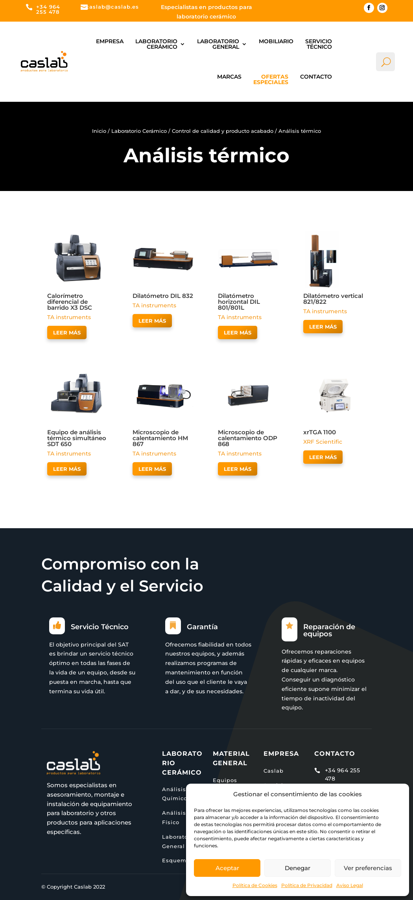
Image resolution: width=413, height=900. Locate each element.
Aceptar (227, 868)
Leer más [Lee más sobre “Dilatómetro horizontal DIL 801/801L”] (237, 332)
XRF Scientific (322, 441)
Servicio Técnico (318, 44)
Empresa (110, 41)
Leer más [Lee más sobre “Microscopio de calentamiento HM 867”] (152, 469)
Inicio (99, 131)
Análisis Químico (174, 794)
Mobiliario (276, 41)
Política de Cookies (254, 885)
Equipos (225, 780)
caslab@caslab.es (112, 7)
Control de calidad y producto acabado (222, 131)
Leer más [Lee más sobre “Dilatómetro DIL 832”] (152, 321)
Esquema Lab (182, 860)
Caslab (274, 771)
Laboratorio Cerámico (156, 44)
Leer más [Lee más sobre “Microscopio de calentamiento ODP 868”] (237, 469)
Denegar (297, 868)
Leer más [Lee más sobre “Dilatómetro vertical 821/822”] (323, 326)
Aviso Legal (349, 885)
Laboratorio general (218, 44)
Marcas (229, 76)
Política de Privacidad (306, 885)
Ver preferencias (368, 868)
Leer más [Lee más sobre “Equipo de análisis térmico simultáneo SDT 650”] (67, 469)
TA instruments (69, 317)
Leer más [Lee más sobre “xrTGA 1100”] (323, 457)
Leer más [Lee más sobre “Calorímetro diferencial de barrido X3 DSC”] (67, 332)
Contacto (316, 76)
